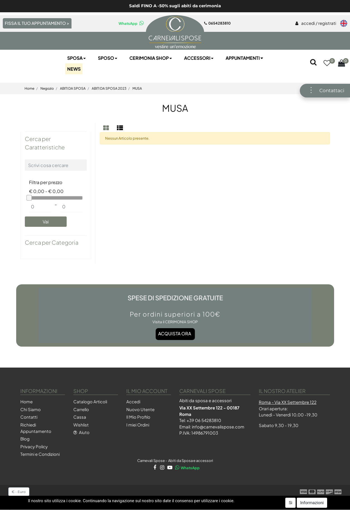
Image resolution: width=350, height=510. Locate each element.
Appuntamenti (245, 58)
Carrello (81, 409)
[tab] (107, 127)
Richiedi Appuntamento (35, 428)
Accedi (133, 401)
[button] (327, 63)
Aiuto (81, 432)
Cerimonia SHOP (151, 58)
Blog (25, 438)
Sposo (108, 58)
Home (29, 88)
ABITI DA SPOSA (73, 88)
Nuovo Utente (140, 409)
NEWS (74, 69)
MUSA (137, 88)
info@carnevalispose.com (218, 426)
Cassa (79, 417)
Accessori (199, 58)
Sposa (77, 58)
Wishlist (81, 424)
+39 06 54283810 (204, 420)
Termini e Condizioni (40, 454)
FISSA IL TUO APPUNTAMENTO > (37, 23)
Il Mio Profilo (138, 417)
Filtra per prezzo (45, 182)
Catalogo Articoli (90, 401)
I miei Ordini (137, 424)
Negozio (47, 88)
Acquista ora (174, 329)
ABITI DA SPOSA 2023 (109, 88)
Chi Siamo (30, 409)
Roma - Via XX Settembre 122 (288, 402)
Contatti (28, 417)
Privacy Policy (34, 446)
